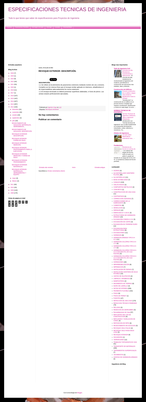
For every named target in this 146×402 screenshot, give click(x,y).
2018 (12, 90)
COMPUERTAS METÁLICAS (123, 187)
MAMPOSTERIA (119, 281)
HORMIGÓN (118, 235)
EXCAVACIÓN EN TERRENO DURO (125, 224)
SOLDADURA (118, 337)
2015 (12, 98)
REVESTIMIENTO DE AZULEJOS (125, 325)
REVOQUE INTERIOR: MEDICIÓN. (19, 144)
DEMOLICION (118, 208)
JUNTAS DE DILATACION (122, 276)
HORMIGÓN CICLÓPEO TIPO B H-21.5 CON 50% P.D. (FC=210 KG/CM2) (125, 252)
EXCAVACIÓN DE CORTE (122, 222)
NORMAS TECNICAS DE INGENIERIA (122, 111)
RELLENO (117, 307)
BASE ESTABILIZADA (121, 180)
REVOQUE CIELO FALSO (122, 328)
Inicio (73, 167)
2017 (12, 93)
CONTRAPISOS (119, 196)
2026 (12, 73)
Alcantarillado (67, 27)
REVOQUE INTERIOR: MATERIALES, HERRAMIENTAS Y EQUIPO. (19, 172)
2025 (12, 76)
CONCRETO (118, 189)
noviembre (15, 112)
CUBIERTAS (118, 205)
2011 (12, 184)
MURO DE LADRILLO (121, 286)
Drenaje (49, 27)
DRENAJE (117, 210)
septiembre (16, 118)
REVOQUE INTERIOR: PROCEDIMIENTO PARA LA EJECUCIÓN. (22, 149)
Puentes (9, 27)
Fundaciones (118, 145)
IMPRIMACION (118, 267)
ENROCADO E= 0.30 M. (121, 213)
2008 (12, 193)
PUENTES (117, 298)
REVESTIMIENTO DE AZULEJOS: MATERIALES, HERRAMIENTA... (21, 124)
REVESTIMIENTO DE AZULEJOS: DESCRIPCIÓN (22, 130)
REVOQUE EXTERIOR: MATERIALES (19, 165)
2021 (12, 84)
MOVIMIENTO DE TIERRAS (123, 283)
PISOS (116, 293)
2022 (12, 81)
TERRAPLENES (119, 339)
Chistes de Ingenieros (121, 133)
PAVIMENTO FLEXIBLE (121, 291)
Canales (57, 27)
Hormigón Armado (38, 27)
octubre (14, 115)
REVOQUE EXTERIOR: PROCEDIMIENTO (19, 161)
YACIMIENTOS (118, 354)
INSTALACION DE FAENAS (123, 269)
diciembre (15, 109)
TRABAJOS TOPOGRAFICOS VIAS (125, 342)
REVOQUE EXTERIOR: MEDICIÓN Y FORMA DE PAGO (21, 155)
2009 (12, 190)
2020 (12, 87)
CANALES (117, 182)
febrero (14, 181)
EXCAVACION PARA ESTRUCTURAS (120, 229)
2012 (12, 107)
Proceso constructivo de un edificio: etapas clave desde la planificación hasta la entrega (128, 94)
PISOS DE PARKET (120, 296)
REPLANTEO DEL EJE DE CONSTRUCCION (122, 315)
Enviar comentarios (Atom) (56, 171)
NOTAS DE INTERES (120, 288)
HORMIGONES (119, 262)
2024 (12, 79)
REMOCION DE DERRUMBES (124, 310)
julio (13, 120)
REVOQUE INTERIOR (52, 109)
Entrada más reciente (46, 167)
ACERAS (117, 170)
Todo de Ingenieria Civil (122, 68)
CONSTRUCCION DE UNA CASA (124, 192)
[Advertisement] (70, 46)
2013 (12, 104)
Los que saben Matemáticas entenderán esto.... (128, 136)
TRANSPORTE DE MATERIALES (124, 346)
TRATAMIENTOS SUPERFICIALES (125, 350)
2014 (12, 101)
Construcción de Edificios (123, 89)
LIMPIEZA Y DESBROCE (122, 278)
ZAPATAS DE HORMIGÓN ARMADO (125, 357)
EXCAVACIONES (119, 232)
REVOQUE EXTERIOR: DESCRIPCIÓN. (19, 135)
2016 (12, 95)
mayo (14, 178)
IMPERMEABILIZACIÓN (121, 264)
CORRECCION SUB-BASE (122, 198)
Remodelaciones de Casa (122, 312)
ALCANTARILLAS (119, 177)
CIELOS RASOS (119, 184)
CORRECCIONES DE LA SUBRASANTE (122, 202)
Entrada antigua (100, 167)
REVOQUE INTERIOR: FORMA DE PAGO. (19, 139)
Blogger (79, 393)
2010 (12, 187)
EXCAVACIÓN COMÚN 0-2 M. (123, 219)
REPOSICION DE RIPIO (121, 323)
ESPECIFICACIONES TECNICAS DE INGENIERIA (67, 9)
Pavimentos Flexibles (22, 27)
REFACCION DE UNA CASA (123, 301)
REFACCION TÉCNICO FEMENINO (125, 303)
